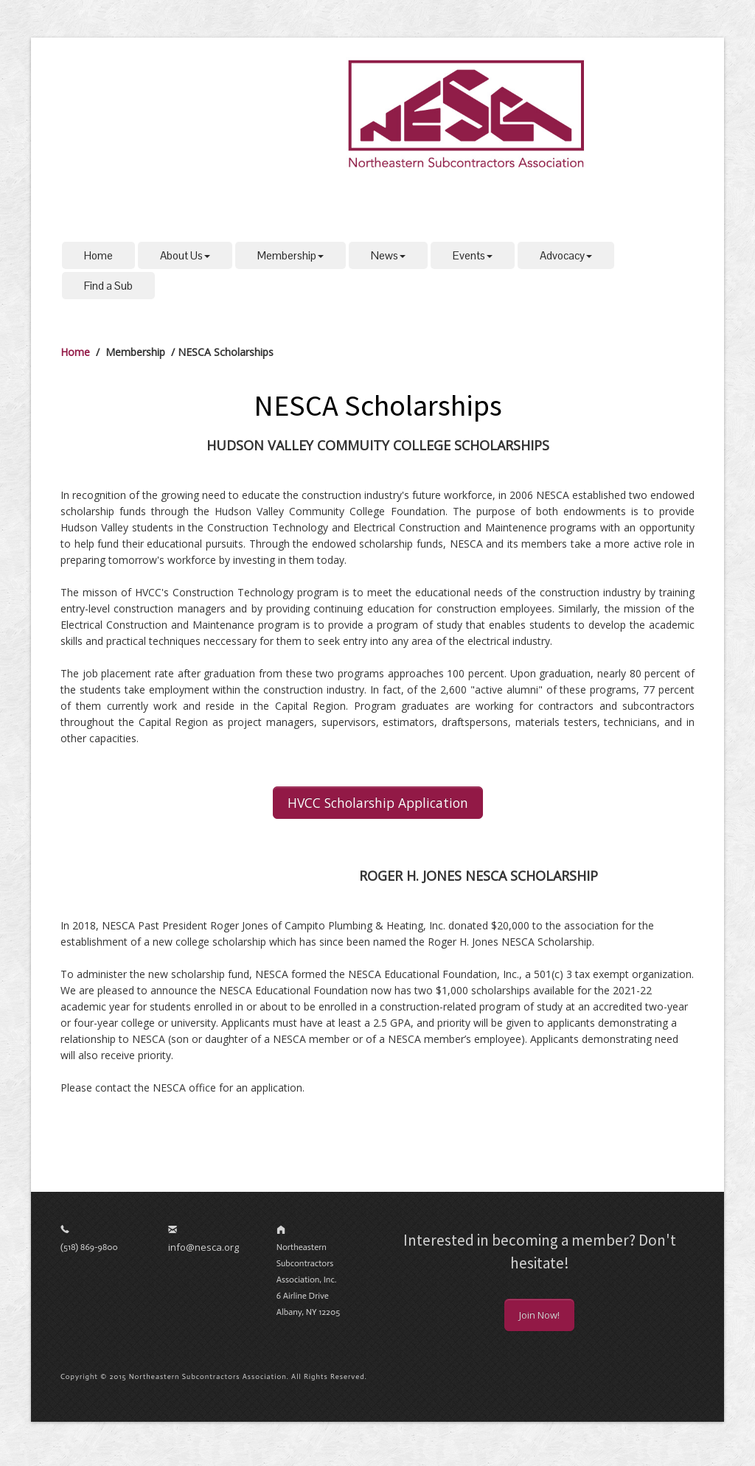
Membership (290, 255)
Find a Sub (108, 286)
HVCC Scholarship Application (378, 802)
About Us (185, 255)
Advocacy (566, 255)
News (388, 255)
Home (98, 255)
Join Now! (539, 1315)
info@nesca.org (203, 1247)
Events (473, 255)
